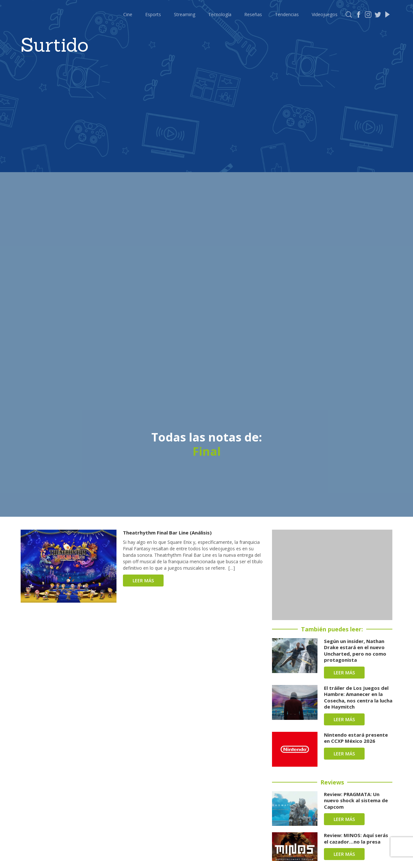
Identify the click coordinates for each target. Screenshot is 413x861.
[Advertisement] (332, 575)
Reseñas (253, 14)
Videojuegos (324, 14)
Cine (127, 14)
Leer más (143, 580)
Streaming (184, 14)
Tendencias (287, 14)
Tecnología (219, 14)
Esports (153, 14)
